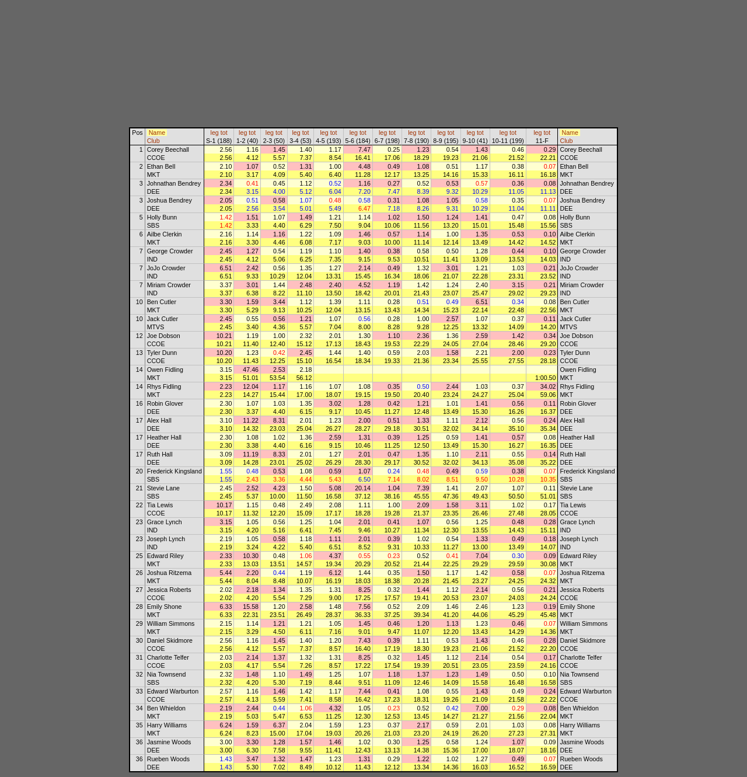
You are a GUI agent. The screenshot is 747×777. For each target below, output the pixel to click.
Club (153, 140)
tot (224, 132)
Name (157, 132)
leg (215, 132)
